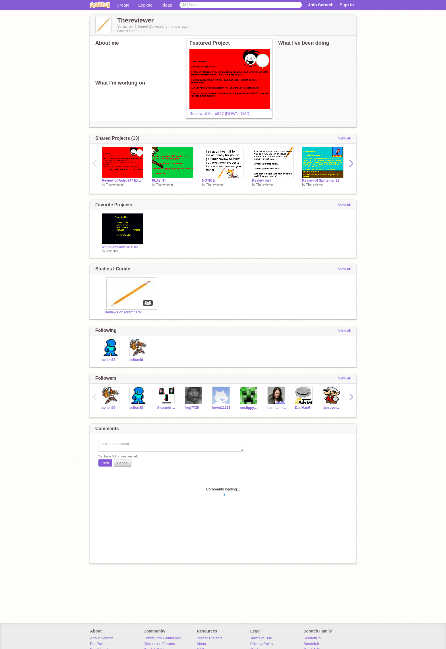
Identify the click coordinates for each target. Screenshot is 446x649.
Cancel (122, 463)
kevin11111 (221, 408)
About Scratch (101, 638)
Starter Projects (209, 638)
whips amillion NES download (122, 247)
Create (123, 5)
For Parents (100, 644)
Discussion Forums (159, 644)
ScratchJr (311, 644)
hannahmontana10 (276, 408)
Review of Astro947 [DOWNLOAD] (220, 113)
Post (105, 463)
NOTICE (208, 180)
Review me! (261, 180)
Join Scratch (321, 4)
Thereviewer (114, 184)
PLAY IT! (159, 180)
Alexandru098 (166, 408)
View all (344, 138)
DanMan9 (302, 408)
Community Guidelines (162, 638)
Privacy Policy (261, 644)
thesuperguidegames (332, 408)
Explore (145, 5)
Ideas (167, 5)
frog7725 (192, 408)
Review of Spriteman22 (320, 180)
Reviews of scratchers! (123, 312)
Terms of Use (261, 638)
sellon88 (112, 251)
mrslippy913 (249, 408)
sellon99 (136, 360)
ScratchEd (312, 638)
